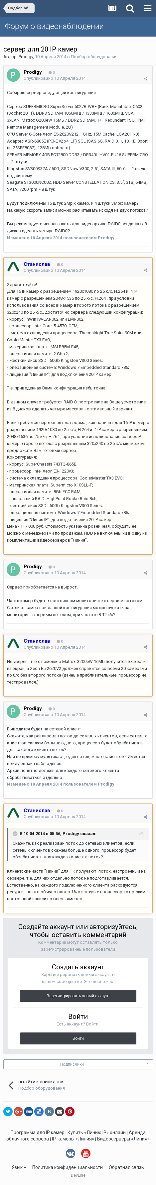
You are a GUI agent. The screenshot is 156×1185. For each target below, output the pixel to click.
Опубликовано (54, 78)
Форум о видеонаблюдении (54, 26)
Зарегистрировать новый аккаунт (78, 996)
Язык (19, 1167)
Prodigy (26, 56)
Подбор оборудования (94, 56)
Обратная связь (126, 1167)
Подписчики (72, 1064)
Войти (78, 1038)
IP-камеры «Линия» (73, 1138)
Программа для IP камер (38, 1132)
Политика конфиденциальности (67, 1167)
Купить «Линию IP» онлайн (97, 1132)
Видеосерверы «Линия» (123, 1138)
